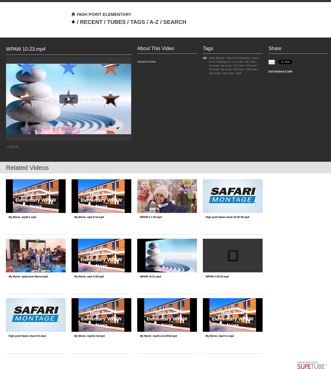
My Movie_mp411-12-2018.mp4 (158, 336)
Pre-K (212, 61)
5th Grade (239, 65)
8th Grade (226, 69)
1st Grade (237, 61)
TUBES (116, 22)
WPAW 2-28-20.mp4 (217, 276)
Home (255, 57)
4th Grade (226, 65)
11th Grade (214, 73)
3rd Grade (214, 65)
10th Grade (251, 69)
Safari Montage (217, 57)
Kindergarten (223, 61)
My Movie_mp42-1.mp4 (22, 217)
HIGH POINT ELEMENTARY (101, 14)
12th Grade (228, 73)
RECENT (91, 22)
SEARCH (174, 22)
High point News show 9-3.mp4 (27, 336)
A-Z (154, 22)
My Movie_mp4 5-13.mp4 (89, 217)
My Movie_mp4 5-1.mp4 (220, 336)
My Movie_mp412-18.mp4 (89, 336)
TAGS (137, 22)
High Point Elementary (238, 57)
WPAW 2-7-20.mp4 (151, 217)
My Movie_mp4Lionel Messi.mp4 (28, 276)
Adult (238, 73)
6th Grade (251, 65)
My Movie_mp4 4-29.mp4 (89, 276)
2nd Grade (249, 61)
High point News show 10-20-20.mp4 (227, 217)
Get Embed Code (280, 71)
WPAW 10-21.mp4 (150, 276)
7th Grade (214, 69)
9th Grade (238, 69)
